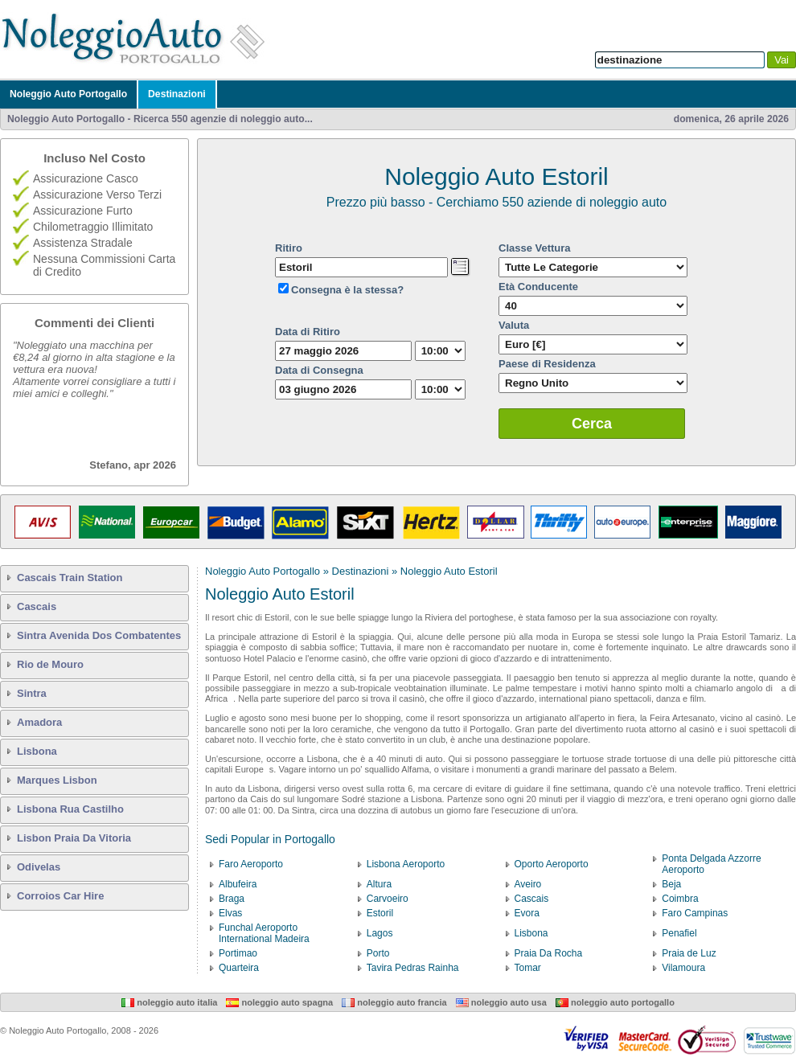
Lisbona (37, 751)
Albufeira (237, 884)
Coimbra (680, 898)
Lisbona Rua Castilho (70, 809)
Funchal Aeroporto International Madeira (264, 933)
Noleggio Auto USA (501, 1002)
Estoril (380, 913)
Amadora (39, 722)
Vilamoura (683, 967)
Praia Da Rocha (549, 953)
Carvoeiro (387, 898)
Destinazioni (177, 94)
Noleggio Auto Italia (169, 1002)
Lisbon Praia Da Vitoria (74, 838)
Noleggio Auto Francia (394, 1002)
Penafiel (679, 933)
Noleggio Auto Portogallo (68, 94)
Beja (671, 884)
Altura (379, 884)
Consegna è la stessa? (347, 290)
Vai (781, 60)
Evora (527, 913)
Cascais (36, 606)
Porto (378, 953)
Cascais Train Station (70, 577)
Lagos (380, 933)
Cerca (592, 424)
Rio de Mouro (50, 664)
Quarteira (239, 967)
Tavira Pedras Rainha (413, 967)
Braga (231, 898)
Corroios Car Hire (60, 896)
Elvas (230, 913)
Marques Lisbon (57, 780)
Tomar (528, 967)
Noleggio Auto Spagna (279, 1002)
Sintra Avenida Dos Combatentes (99, 635)
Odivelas (38, 867)
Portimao (238, 953)
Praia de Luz (689, 953)
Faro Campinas (695, 913)
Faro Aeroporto (251, 864)
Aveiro (528, 884)
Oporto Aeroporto (552, 864)
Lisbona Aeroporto (406, 864)
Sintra (32, 693)
